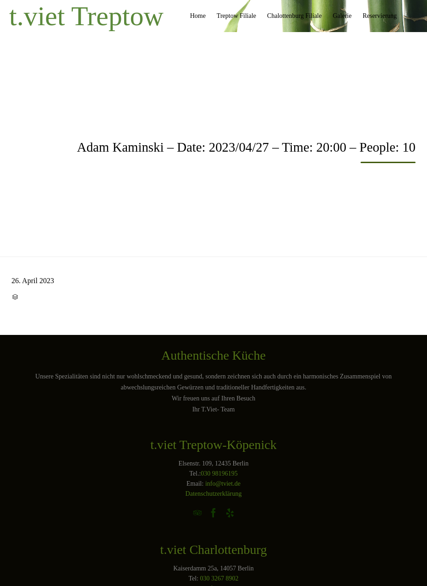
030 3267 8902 (219, 578)
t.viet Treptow (86, 16)
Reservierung (379, 15)
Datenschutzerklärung (214, 493)
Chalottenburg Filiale (294, 15)
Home (198, 15)
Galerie (342, 15)
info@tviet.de (223, 483)
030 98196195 (219, 473)
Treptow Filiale (236, 15)
